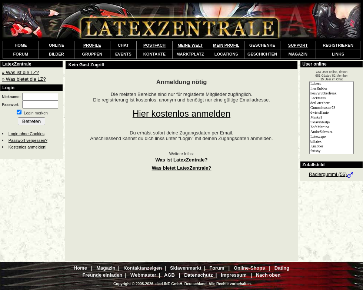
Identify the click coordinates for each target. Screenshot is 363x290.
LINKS (338, 54)
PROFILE (92, 45)
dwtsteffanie (331, 112)
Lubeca (331, 83)
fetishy (331, 151)
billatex (331, 141)
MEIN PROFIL (226, 45)
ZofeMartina (331, 127)
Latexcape (331, 136)
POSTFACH (154, 45)
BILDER (56, 54)
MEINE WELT (190, 45)
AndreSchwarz (331, 132)
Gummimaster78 (331, 108)
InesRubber (331, 88)
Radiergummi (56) (331, 174)
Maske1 (331, 117)
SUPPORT (298, 45)
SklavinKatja (331, 122)
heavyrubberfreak (331, 93)
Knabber (331, 146)
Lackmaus (331, 98)
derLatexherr (331, 103)
